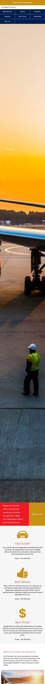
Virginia (22, 11)
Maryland (37, 11)
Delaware (7, 16)
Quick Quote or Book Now (22, 3)
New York (7, 21)
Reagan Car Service (9, 7)
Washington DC (7, 11)
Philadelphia (37, 16)
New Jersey (22, 16)
